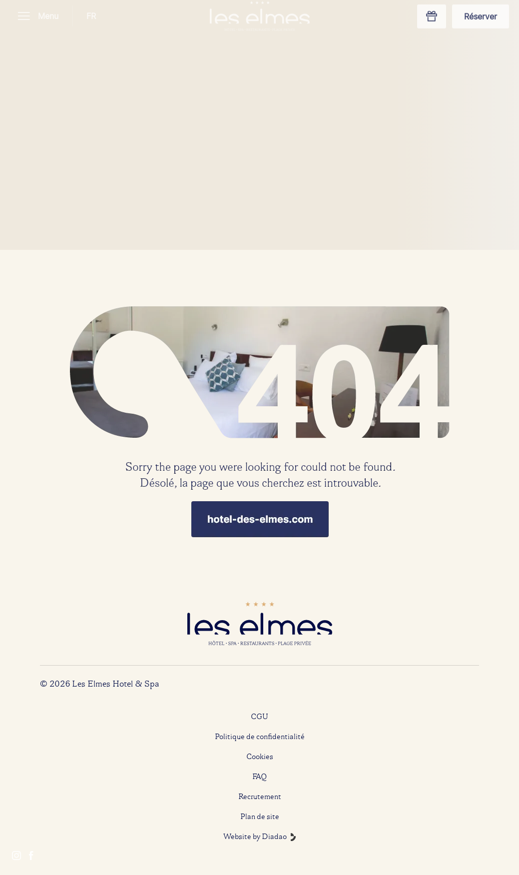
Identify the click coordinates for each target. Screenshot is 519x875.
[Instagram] (16, 856)
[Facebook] (31, 856)
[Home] (260, 406)
